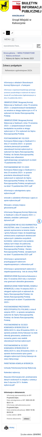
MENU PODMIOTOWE (26, 53)
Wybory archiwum (13, 56)
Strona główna (9, 53)
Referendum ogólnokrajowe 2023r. (18, 70)
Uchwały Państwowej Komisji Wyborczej (20, 368)
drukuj (9, 427)
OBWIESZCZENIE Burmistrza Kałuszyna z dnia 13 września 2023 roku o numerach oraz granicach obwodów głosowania (20, 279)
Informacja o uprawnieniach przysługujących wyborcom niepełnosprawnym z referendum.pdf (18, 261)
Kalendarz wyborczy (12, 372)
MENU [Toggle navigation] (9, 39)
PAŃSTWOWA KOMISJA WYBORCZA (18, 363)
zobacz (26, 419)
